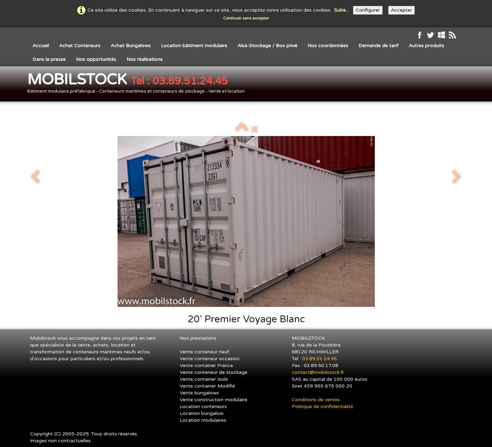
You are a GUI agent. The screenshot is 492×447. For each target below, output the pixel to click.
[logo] (138, 84)
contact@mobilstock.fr (318, 372)
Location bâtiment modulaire (194, 46)
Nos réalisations (144, 59)
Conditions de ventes (316, 400)
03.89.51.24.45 (320, 359)
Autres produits (426, 46)
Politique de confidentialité (322, 406)
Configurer (368, 10)
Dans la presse (49, 59)
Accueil (40, 46)
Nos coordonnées (328, 46)
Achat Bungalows (131, 46)
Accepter (401, 10)
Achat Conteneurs (79, 46)
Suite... (341, 10)
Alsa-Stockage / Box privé (267, 46)
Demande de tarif (378, 46)
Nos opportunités (96, 59)
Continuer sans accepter (246, 18)
